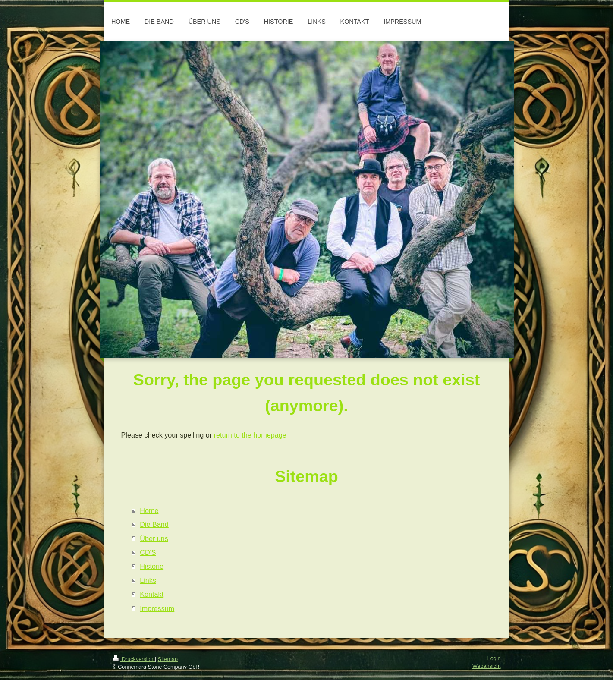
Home (149, 510)
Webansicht (486, 666)
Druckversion (134, 659)
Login (494, 658)
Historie (151, 566)
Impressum (157, 608)
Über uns (154, 538)
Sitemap (168, 659)
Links (148, 580)
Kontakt (151, 594)
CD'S (148, 552)
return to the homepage (250, 435)
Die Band (154, 524)
